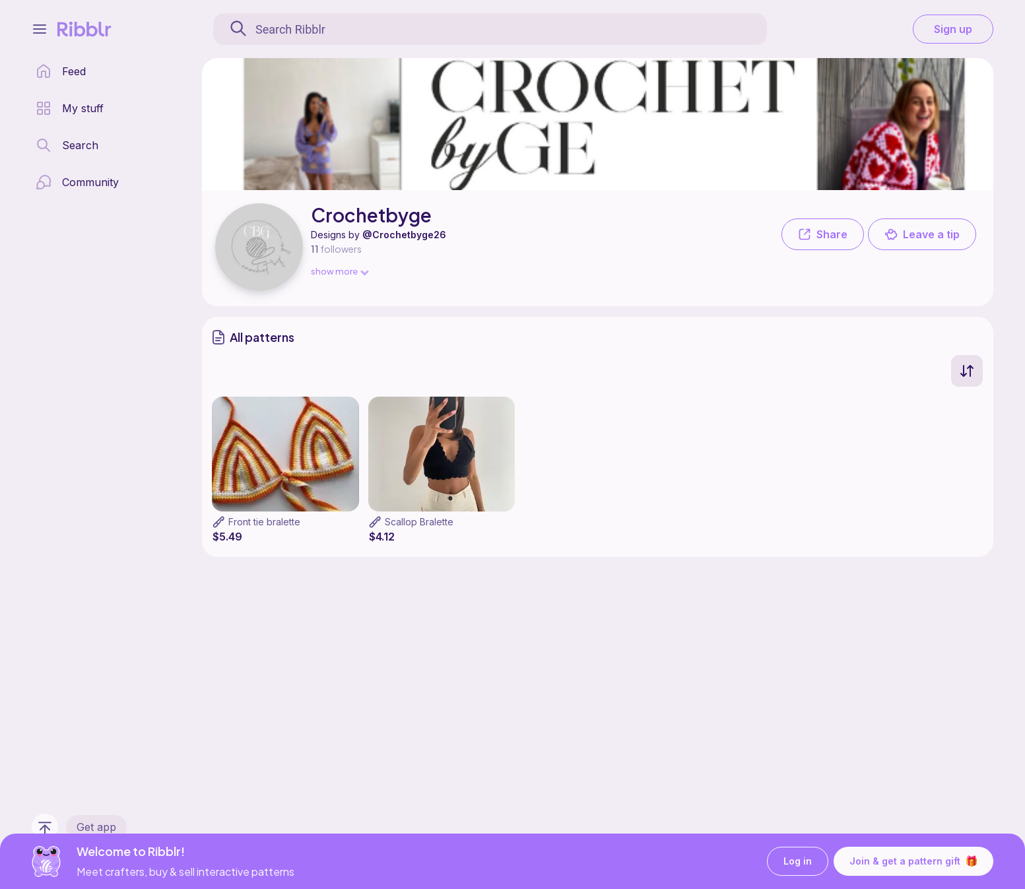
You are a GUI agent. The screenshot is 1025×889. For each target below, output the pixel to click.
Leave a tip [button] (922, 234)
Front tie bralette (264, 521)
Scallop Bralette (419, 521)
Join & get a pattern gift (913, 861)
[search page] (67, 145)
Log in (797, 861)
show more (339, 271)
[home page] (61, 71)
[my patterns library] (70, 108)
